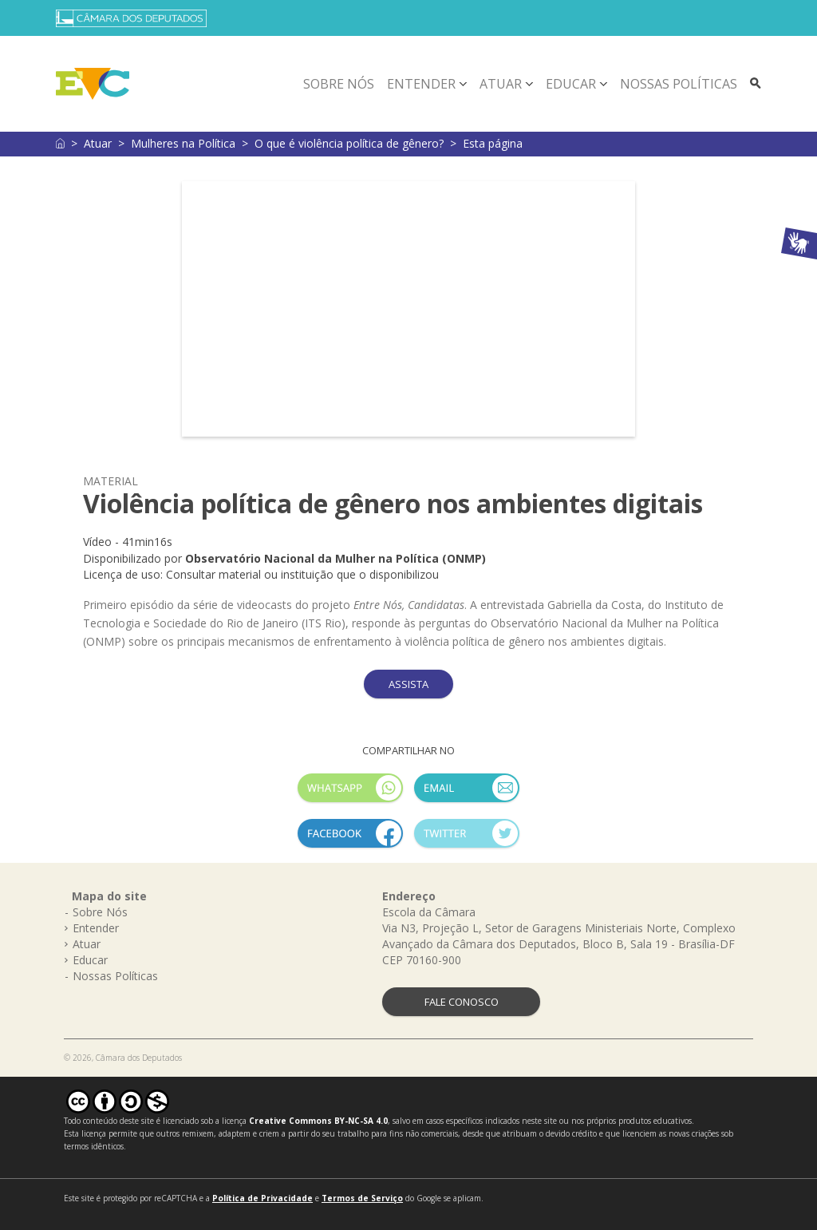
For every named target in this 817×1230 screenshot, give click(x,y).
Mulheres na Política (183, 143)
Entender (421, 84)
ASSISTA (408, 684)
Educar (571, 84)
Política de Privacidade (262, 1198)
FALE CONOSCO (461, 1002)
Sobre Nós (338, 84)
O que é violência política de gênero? (349, 143)
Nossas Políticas (678, 84)
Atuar (501, 84)
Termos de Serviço (362, 1198)
